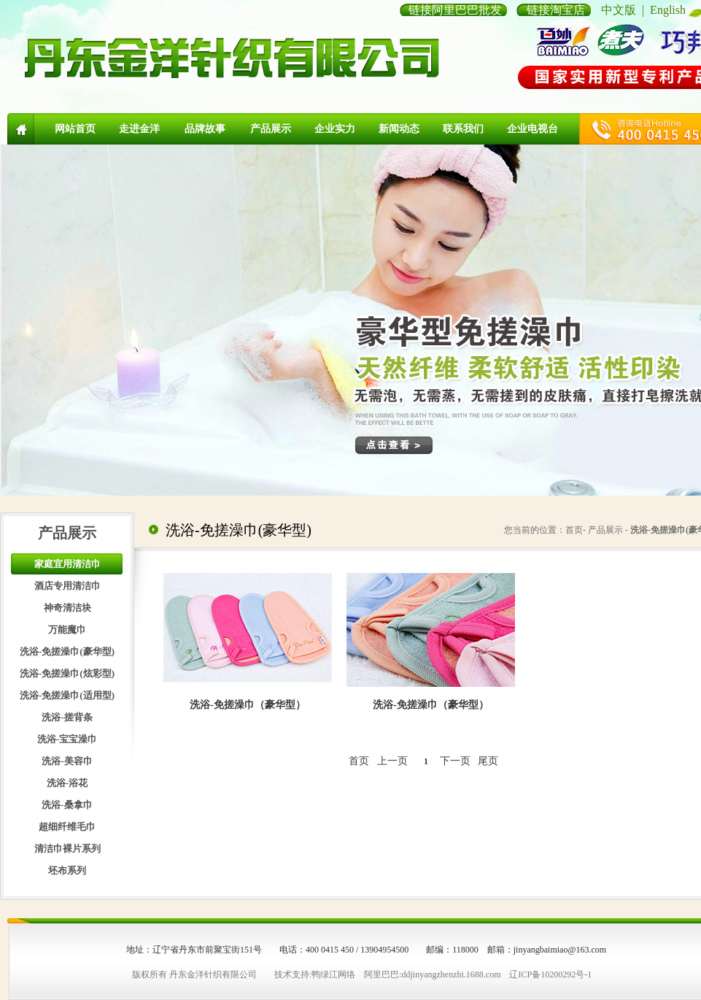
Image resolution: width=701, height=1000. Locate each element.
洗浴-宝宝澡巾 (67, 739)
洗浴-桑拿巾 (67, 804)
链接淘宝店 (556, 10)
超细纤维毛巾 (67, 826)
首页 (359, 760)
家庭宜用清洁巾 (67, 563)
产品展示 (270, 128)
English (668, 10)
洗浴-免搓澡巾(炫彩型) (67, 673)
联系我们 (463, 128)
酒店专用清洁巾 (67, 585)
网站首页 (75, 128)
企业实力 (334, 128)
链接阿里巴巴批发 (455, 10)
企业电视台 (532, 128)
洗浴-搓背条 (67, 717)
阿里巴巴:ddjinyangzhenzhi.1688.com (432, 974)
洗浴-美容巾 (67, 760)
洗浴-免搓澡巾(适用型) (67, 695)
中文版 (618, 10)
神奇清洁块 (67, 607)
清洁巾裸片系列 (67, 848)
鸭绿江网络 (333, 974)
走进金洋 (139, 128)
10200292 (558, 974)
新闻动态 (399, 128)
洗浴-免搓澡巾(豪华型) (67, 651)
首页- (575, 530)
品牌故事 (205, 128)
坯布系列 (67, 870)
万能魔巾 (67, 629)
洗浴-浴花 (67, 782)
